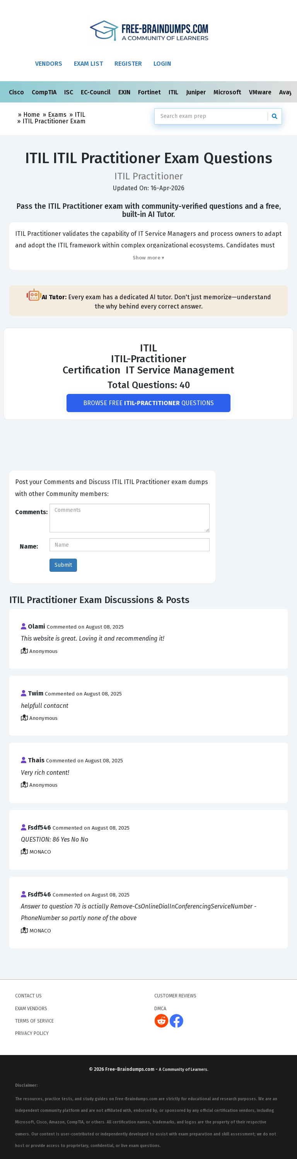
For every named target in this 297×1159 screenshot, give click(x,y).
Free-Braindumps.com (130, 1069)
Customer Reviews (175, 996)
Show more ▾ (149, 258)
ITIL (174, 92)
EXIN (125, 92)
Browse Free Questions (148, 403)
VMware (261, 92)
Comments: (29, 512)
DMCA (160, 1008)
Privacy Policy (32, 1033)
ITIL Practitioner (53, 121)
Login (162, 63)
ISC (69, 92)
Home (31, 114)
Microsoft (228, 92)
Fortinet (150, 92)
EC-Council (96, 92)
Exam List (88, 63)
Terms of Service (34, 1021)
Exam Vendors (31, 1008)
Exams (57, 114)
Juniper (196, 92)
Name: (29, 546)
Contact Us (28, 996)
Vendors (48, 63)
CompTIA (45, 92)
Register (128, 63)
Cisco (17, 92)
